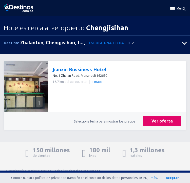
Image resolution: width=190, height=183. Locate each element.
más (154, 178)
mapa (97, 82)
